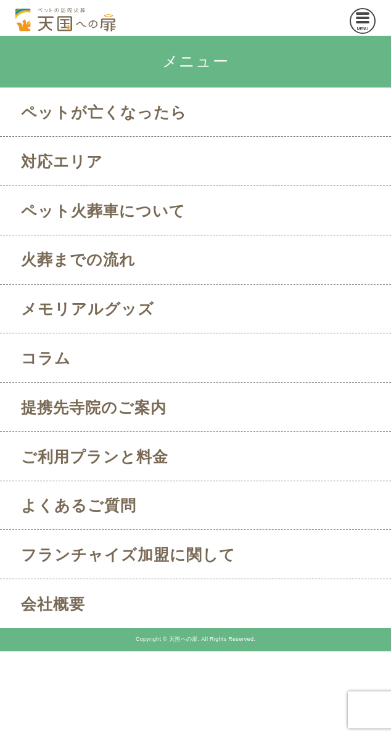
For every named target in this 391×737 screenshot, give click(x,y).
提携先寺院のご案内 (94, 407)
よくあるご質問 (78, 505)
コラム (46, 358)
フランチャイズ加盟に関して (128, 554)
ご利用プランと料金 (94, 456)
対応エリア (62, 161)
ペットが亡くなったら (104, 112)
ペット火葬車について (103, 210)
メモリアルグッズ (87, 308)
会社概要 (53, 604)
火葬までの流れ (78, 259)
